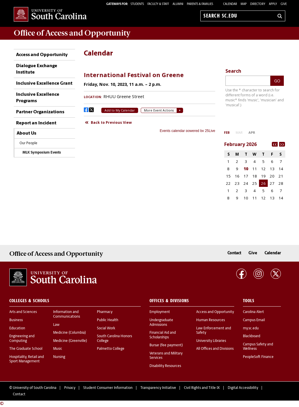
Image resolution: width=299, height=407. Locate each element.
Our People (28, 143)
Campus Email (254, 320)
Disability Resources (165, 366)
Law (56, 325)
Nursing (59, 357)
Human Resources (210, 320)
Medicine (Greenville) (70, 341)
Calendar (230, 4)
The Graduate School (25, 349)
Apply (273, 4)
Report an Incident (36, 123)
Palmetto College (110, 349)
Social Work (106, 328)
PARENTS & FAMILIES (200, 4)
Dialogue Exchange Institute (36, 69)
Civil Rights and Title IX (202, 388)
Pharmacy (104, 312)
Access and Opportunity (42, 55)
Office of (72, 33)
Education (17, 328)
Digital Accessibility (243, 388)
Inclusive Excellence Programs (37, 97)
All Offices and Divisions (215, 349)
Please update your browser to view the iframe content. (149, 100)
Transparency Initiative (158, 388)
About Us (26, 133)
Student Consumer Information (108, 388)
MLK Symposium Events (41, 152)
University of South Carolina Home (50, 14)
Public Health (107, 320)
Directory (257, 4)
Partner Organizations (40, 112)
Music (57, 349)
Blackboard (251, 336)
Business (16, 320)
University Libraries (211, 341)
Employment (160, 312)
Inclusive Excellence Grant (44, 83)
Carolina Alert (253, 312)
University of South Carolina (34, 388)
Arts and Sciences (23, 312)
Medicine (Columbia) (69, 333)
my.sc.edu (251, 328)
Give (284, 4)
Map (244, 4)
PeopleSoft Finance (258, 357)
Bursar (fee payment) (166, 345)
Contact (234, 253)
